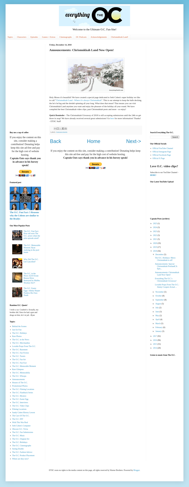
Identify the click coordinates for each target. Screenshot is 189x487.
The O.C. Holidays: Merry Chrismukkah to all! (165, 259)
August (158, 304)
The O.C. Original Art (20, 439)
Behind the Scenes (19, 326)
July (157, 308)
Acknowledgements (99, 37)
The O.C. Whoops (19, 376)
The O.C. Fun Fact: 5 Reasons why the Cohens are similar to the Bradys (24, 215)
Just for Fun (17, 330)
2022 (155, 235)
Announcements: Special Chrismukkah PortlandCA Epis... (166, 266)
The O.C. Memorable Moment (24, 366)
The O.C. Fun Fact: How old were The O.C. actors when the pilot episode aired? (32, 234)
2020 (155, 243)
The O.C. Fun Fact (19, 363)
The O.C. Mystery (19, 396)
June (157, 312)
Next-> (133, 141)
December (159, 254)
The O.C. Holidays (19, 333)
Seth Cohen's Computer (21, 426)
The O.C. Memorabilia (21, 373)
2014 (155, 348)
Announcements (61, 132)
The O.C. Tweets (18, 356)
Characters (21, 37)
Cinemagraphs (65, 37)
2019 (155, 247)
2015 (155, 344)
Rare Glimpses (18, 369)
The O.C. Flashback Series (22, 393)
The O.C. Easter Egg (20, 399)
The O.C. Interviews (20, 402)
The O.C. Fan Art (19, 359)
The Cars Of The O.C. (20, 416)
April (157, 319)
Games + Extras (48, 37)
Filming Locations (19, 409)
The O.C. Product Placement (23, 455)
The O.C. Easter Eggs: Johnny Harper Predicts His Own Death (32, 291)
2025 (155, 223)
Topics (10, 37)
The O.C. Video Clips (20, 406)
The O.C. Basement (20, 350)
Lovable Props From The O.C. (24, 346)
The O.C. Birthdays (20, 442)
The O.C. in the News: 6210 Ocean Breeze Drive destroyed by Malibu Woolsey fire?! (32, 278)
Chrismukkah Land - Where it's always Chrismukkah (78, 100)
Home (93, 141)
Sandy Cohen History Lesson (23, 412)
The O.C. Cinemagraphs (21, 446)
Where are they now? (20, 459)
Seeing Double (18, 449)
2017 (155, 336)
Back (55, 141)
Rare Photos (17, 336)
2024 (155, 227)
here (112, 118)
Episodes (34, 37)
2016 (155, 340)
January (158, 331)
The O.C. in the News (20, 340)
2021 (155, 239)
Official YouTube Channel (163, 148)
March (158, 323)
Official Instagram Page (162, 152)
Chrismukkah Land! (119, 37)
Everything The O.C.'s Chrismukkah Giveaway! (165, 280)
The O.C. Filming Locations (23, 389)
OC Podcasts (81, 37)
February (159, 327)
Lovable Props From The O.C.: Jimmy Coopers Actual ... (167, 286)
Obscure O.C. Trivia (20, 429)
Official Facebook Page (162, 155)
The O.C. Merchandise (21, 343)
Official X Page (159, 158)
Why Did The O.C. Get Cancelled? (31, 260)
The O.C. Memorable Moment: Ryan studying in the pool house (32, 248)
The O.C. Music (18, 436)
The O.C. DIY (17, 419)
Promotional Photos (20, 386)
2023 (155, 231)
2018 (155, 251)
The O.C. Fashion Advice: (22, 452)
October (158, 296)
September (159, 300)
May (157, 316)
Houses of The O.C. (20, 383)
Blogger (136, 470)
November (159, 292)
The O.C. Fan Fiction (20, 353)
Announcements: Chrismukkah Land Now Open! (167, 273)
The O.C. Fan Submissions (22, 432)
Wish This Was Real (20, 422)
